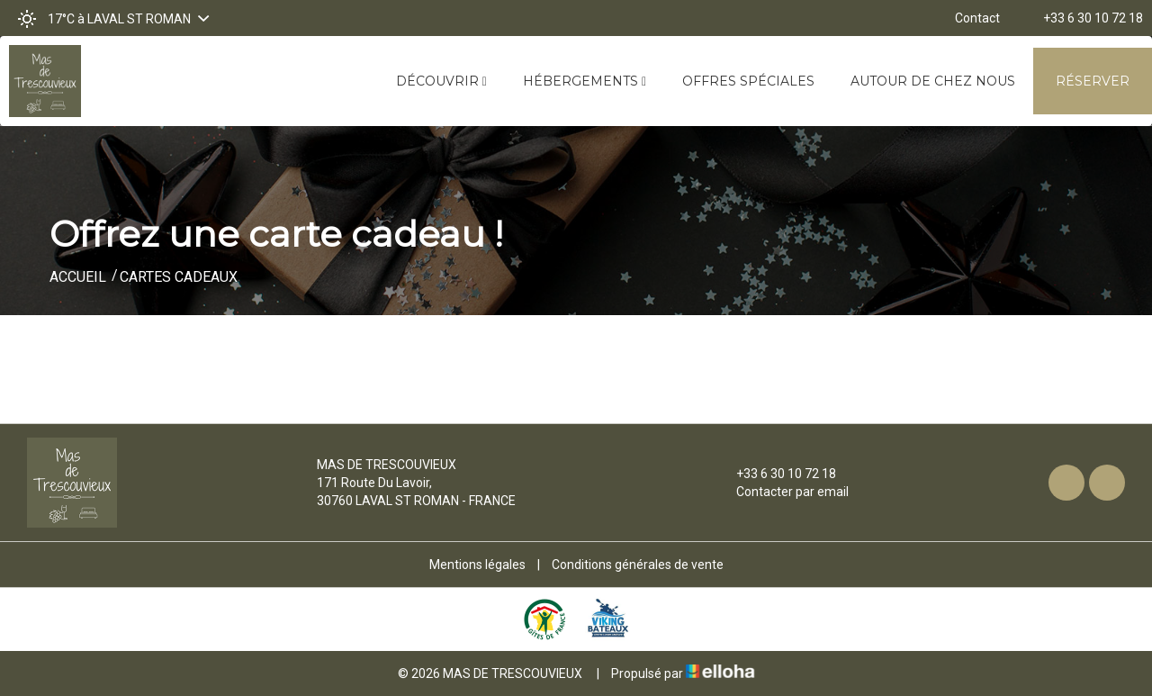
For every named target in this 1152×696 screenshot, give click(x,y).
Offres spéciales (748, 81)
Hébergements (584, 81)
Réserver (1093, 81)
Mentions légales (477, 564)
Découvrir (441, 81)
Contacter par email (782, 492)
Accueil (78, 276)
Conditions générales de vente (638, 564)
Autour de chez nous (932, 81)
